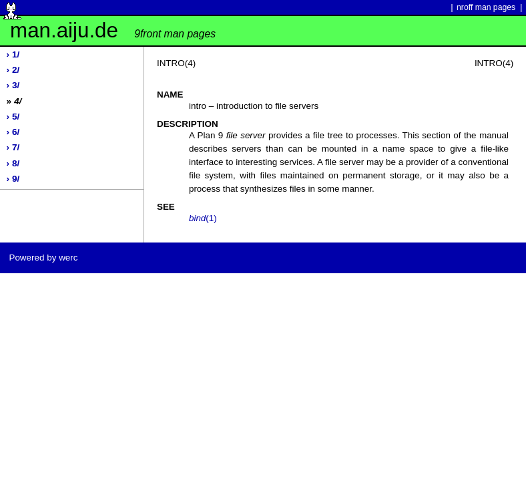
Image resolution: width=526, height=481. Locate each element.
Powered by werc (43, 258)
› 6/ (13, 132)
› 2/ (13, 70)
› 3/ (13, 85)
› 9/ (13, 179)
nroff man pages (486, 7)
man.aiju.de (113, 30)
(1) (203, 218)
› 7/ (13, 147)
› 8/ (13, 163)
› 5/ (13, 117)
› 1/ (13, 54)
